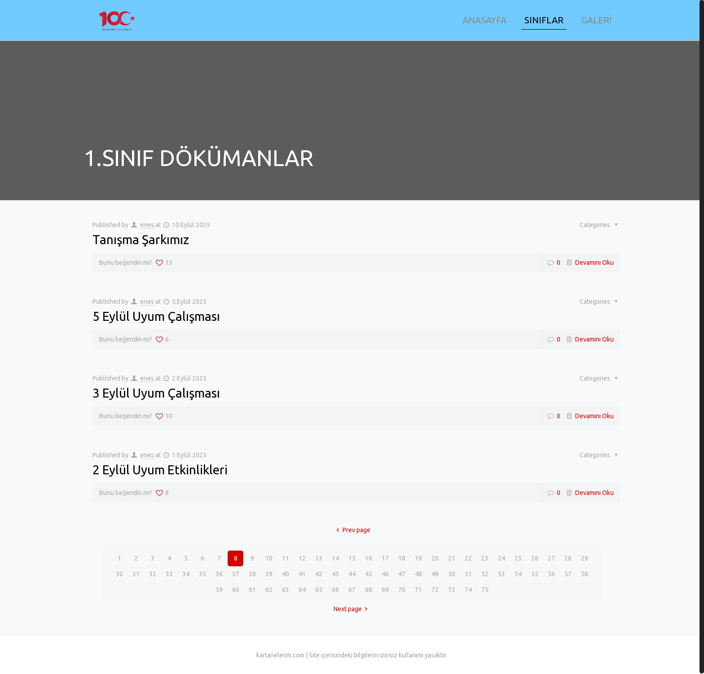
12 (302, 558)
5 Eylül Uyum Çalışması (156, 316)
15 (352, 558)
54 (518, 574)
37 (235, 574)
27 (551, 558)
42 (318, 574)
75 (484, 589)
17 (385, 558)
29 (584, 558)
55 (534, 574)
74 (468, 589)
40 (285, 574)
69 (385, 589)
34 (185, 574)
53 (501, 574)
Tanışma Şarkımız (140, 239)
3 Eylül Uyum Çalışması (156, 393)
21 (451, 558)
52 (484, 574)
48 (418, 574)
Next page (352, 609)
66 (335, 589)
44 (352, 574)
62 (269, 589)
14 (335, 558)
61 (252, 589)
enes (147, 224)
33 (169, 574)
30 (119, 574)
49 (435, 574)
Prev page (352, 530)
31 (136, 574)
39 (269, 574)
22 (468, 558)
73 (451, 589)
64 (302, 589)
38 (252, 574)
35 (202, 574)
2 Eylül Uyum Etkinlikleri (160, 470)
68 (368, 589)
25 (518, 558)
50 (451, 574)
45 (368, 574)
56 (551, 574)
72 (435, 589)
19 (418, 558)
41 (302, 574)
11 (285, 558)
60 (235, 589)
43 (335, 574)
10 (269, 558)
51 (468, 574)
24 (501, 558)
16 (368, 558)
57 (568, 574)
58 (584, 574)
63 (285, 589)
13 (318, 558)
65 (318, 589)
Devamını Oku (594, 262)
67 (352, 589)
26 (534, 558)
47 (401, 574)
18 (401, 558)
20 (435, 558)
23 (484, 558)
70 (401, 589)
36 (219, 574)
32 (152, 574)
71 (418, 589)
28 (568, 558)
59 (219, 589)
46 (385, 574)
